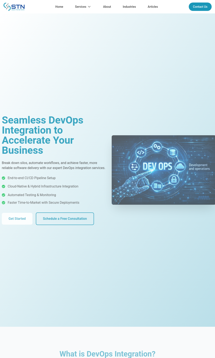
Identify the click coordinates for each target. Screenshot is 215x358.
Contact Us (200, 6)
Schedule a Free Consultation (62, 219)
